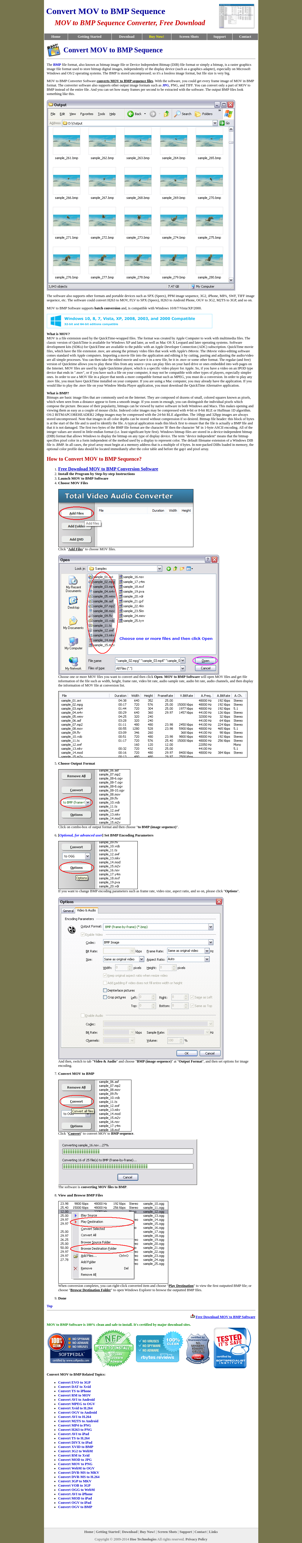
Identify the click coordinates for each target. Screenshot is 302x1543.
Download (126, 37)
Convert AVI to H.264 (74, 1417)
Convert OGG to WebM (76, 1490)
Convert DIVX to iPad (75, 1443)
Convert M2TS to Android (78, 1421)
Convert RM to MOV (74, 1395)
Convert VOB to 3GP (74, 1485)
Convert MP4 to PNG (74, 1425)
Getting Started (89, 37)
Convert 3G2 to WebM (75, 1451)
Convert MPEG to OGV (76, 1404)
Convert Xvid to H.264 (75, 1408)
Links (213, 1532)
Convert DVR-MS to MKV (78, 1473)
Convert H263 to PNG (75, 1430)
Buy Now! (147, 1532)
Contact (245, 37)
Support (219, 37)
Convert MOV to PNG (75, 1464)
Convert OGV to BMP (75, 1507)
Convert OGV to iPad (74, 1503)
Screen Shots (189, 37)
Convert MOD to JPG (75, 1460)
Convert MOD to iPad (75, 1498)
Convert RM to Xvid (74, 1455)
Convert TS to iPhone (74, 1391)
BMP (57, 65)
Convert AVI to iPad (73, 1434)
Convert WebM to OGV (76, 1468)
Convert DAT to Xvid (74, 1387)
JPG (165, 85)
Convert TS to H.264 (74, 1438)
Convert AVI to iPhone (75, 1494)
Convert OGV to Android (77, 1413)
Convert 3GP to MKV (75, 1481)
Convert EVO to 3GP (74, 1382)
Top (50, 1306)
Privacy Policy (196, 1539)
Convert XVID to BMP (75, 1447)
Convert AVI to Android (76, 1400)
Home (56, 37)
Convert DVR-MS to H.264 (79, 1477)
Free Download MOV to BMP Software (225, 1317)
